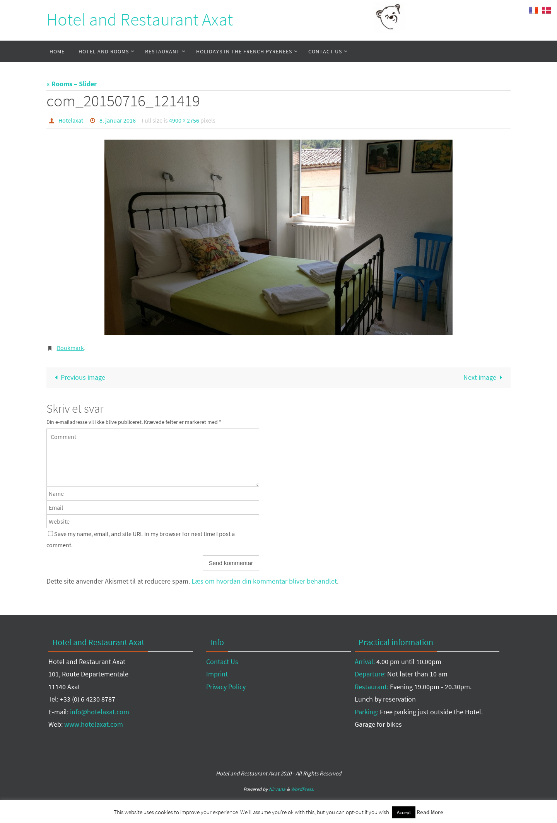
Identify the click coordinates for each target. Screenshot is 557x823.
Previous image (78, 377)
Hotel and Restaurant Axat (139, 19)
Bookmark (70, 348)
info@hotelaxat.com (99, 711)
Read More (430, 812)
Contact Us (222, 661)
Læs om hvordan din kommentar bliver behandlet (264, 581)
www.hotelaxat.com (93, 724)
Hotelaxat (70, 120)
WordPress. (302, 789)
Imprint (217, 673)
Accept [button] (404, 812)
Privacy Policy (226, 686)
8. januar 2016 (117, 120)
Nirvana (277, 789)
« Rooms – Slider (71, 83)
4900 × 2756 (184, 120)
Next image (484, 377)
